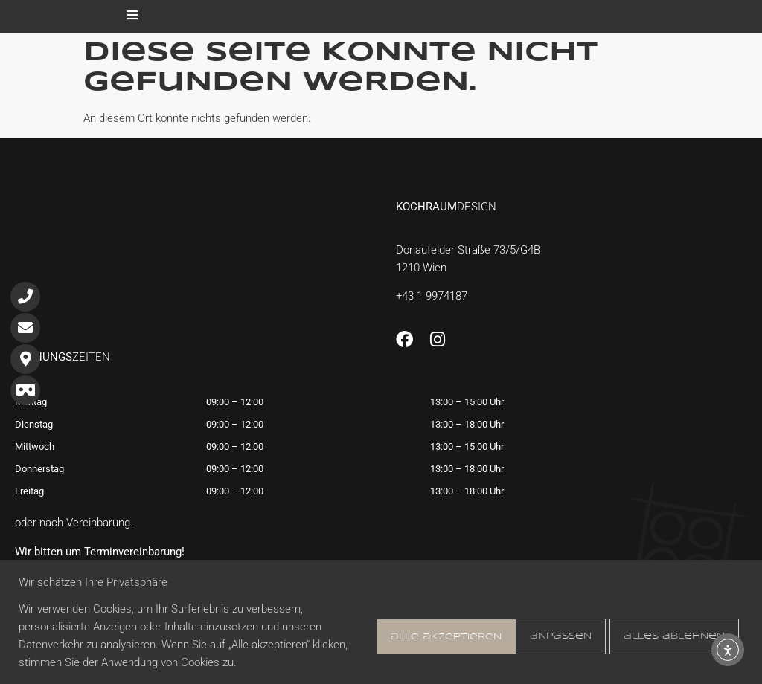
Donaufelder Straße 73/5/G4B (468, 249)
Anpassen (403, 635)
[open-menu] (132, 16)
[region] (381, 622)
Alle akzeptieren (670, 635)
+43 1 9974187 (431, 296)
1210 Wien (421, 267)
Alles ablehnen (524, 635)
